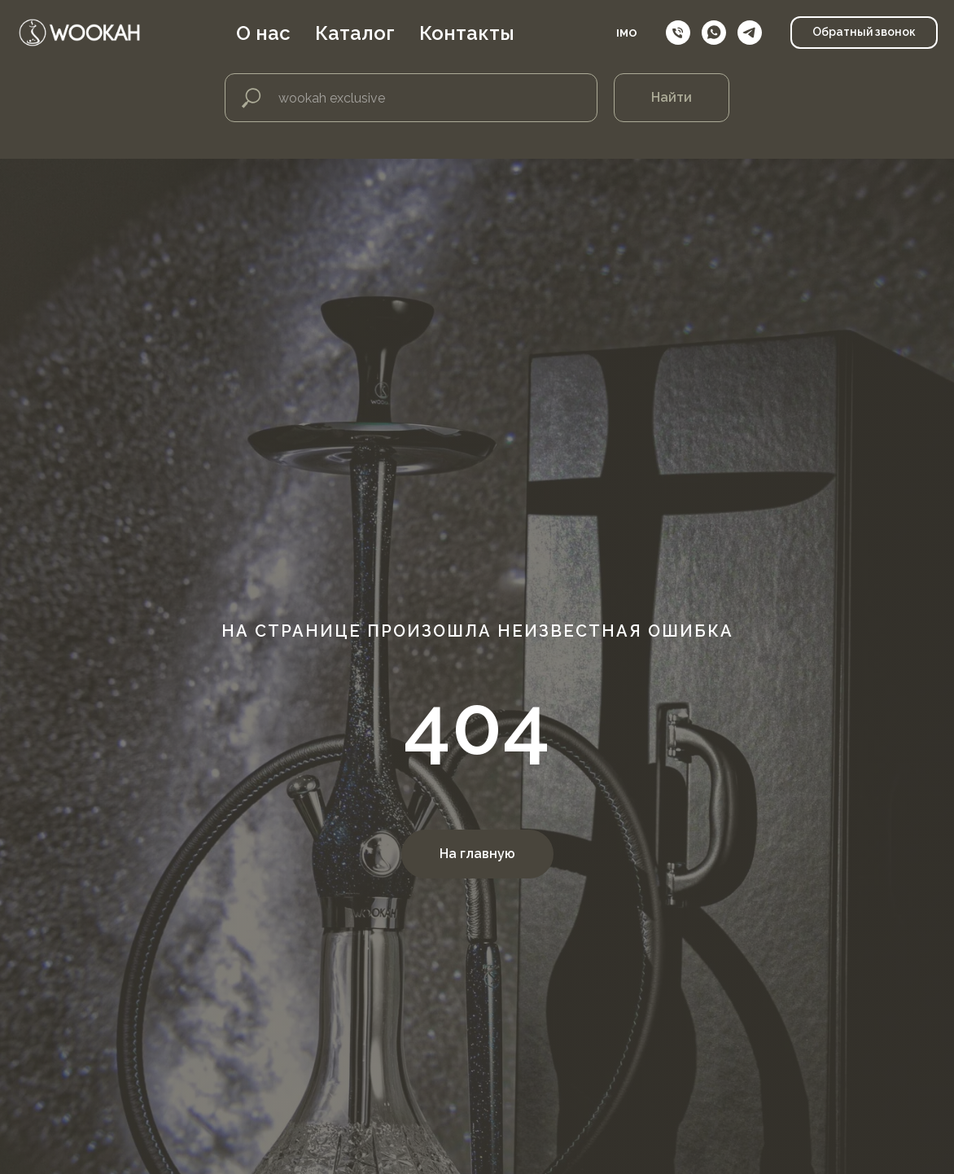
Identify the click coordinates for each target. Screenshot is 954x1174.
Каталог (355, 33)
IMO (626, 33)
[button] (864, 32)
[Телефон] (678, 32)
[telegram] (749, 32)
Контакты (466, 33)
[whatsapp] (714, 32)
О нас (263, 33)
